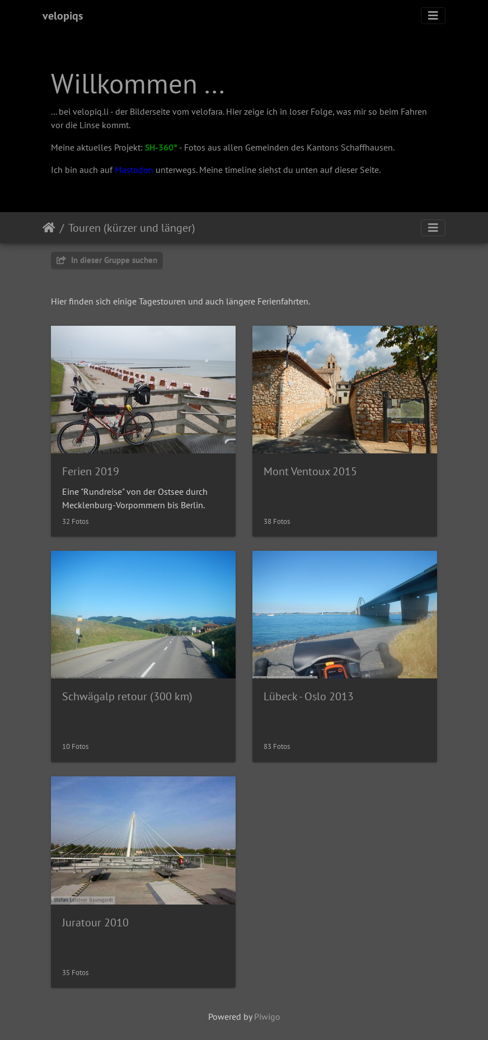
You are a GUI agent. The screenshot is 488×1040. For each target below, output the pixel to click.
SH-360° (161, 147)
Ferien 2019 (90, 471)
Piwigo (267, 1016)
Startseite (49, 227)
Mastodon (134, 169)
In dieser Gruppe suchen (107, 260)
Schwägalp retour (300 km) (127, 696)
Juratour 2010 (95, 922)
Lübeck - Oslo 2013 (309, 696)
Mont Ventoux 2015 (310, 471)
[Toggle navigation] (433, 15)
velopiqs (63, 15)
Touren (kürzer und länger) (131, 228)
